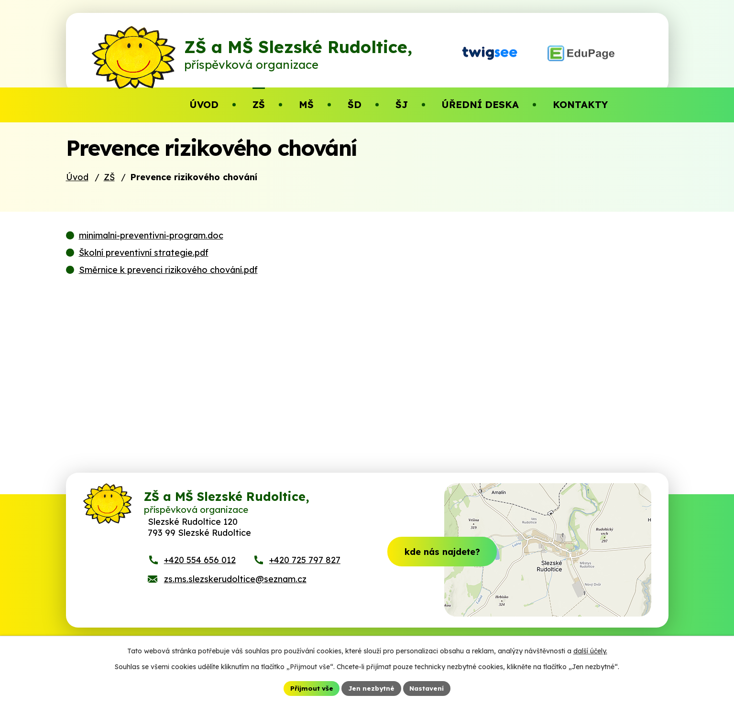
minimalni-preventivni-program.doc (151, 254)
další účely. (590, 650)
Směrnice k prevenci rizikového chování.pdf (168, 288)
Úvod (77, 195)
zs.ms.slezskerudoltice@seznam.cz (235, 604)
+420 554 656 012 (200, 585)
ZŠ (109, 195)
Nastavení (428, 687)
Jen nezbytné (370, 687)
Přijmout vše (309, 687)
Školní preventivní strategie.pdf (143, 271)
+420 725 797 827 (304, 585)
